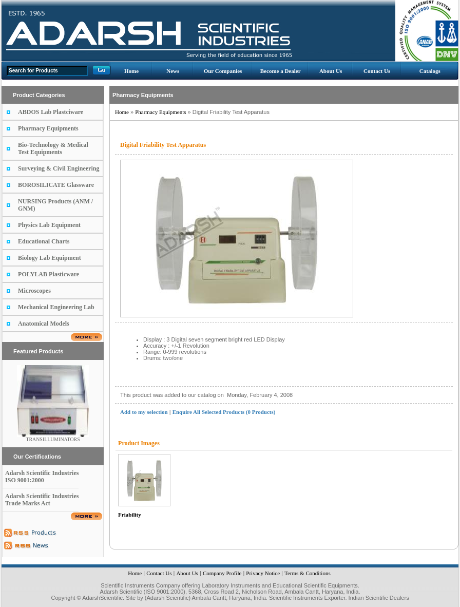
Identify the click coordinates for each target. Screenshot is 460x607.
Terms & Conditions (307, 573)
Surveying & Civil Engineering (58, 168)
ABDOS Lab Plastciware (50, 112)
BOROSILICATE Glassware (56, 184)
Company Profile (222, 573)
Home (131, 71)
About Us (330, 71)
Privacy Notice (263, 573)
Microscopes (34, 290)
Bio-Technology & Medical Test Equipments (53, 148)
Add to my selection (144, 412)
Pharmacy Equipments (48, 128)
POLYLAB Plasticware (48, 274)
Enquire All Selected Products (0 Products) (224, 412)
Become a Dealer (280, 71)
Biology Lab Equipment (49, 257)
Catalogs (429, 71)
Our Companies (223, 71)
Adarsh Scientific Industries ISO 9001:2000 (42, 476)
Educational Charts (43, 241)
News (172, 71)
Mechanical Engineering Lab (56, 307)
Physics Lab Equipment (49, 225)
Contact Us (376, 71)
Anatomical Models (43, 323)
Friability (129, 514)
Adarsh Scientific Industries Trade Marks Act (42, 499)
